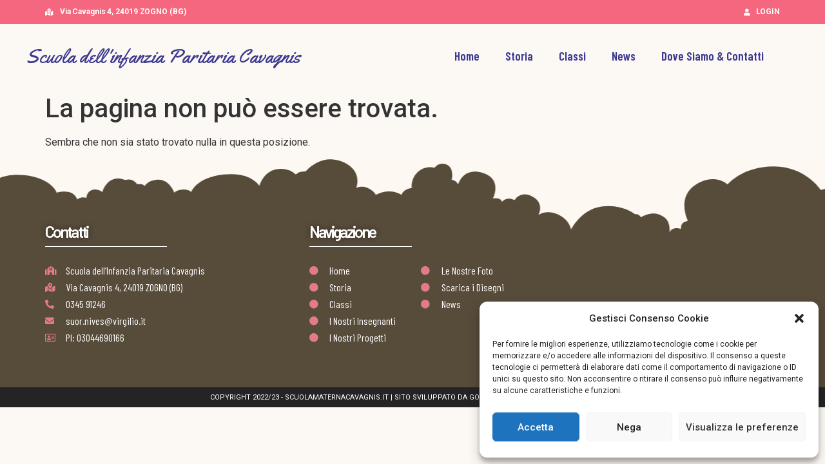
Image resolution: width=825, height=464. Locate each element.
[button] (799, 318)
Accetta (536, 427)
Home (467, 55)
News (624, 55)
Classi (572, 55)
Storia (519, 55)
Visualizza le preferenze (742, 427)
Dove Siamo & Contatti (712, 55)
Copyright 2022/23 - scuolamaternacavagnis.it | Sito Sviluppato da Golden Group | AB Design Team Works (413, 397)
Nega (629, 427)
